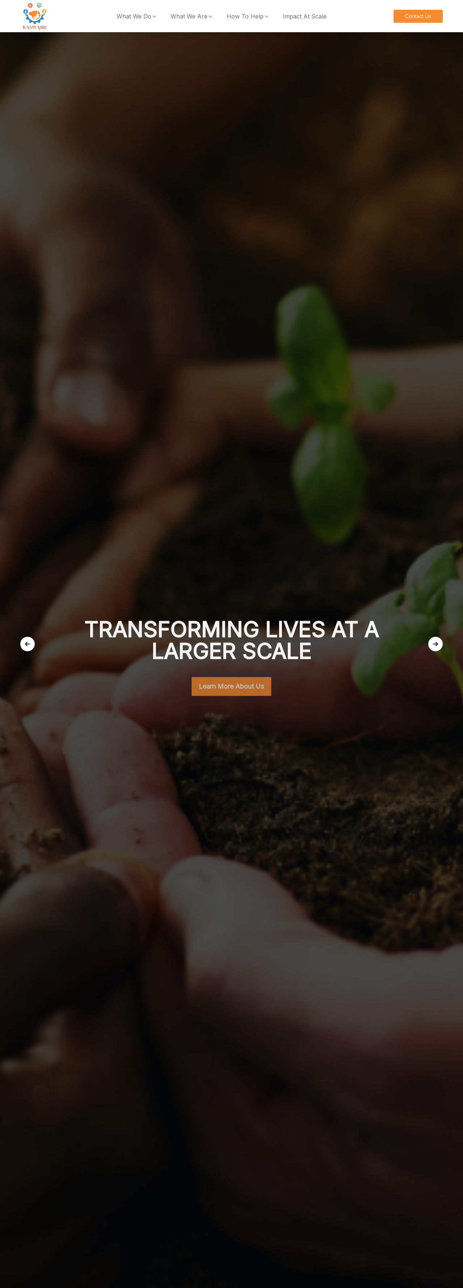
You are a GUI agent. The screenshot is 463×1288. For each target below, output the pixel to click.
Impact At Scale (305, 16)
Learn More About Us (231, 691)
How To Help (245, 16)
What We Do (134, 16)
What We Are (189, 16)
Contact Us (418, 16)
